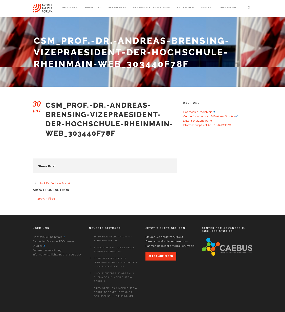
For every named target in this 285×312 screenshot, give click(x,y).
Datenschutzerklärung (197, 120)
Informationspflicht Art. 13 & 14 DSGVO (207, 125)
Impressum (228, 7)
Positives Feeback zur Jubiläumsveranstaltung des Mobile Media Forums (115, 262)
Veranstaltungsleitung (151, 7)
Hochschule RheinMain (199, 111)
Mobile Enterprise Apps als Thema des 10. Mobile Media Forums (114, 277)
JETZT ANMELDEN (161, 256)
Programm (70, 7)
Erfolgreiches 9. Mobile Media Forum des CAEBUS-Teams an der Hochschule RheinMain (115, 292)
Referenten (117, 7)
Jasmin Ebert (47, 199)
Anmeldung (93, 7)
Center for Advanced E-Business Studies (210, 116)
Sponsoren (185, 7)
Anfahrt (207, 7)
